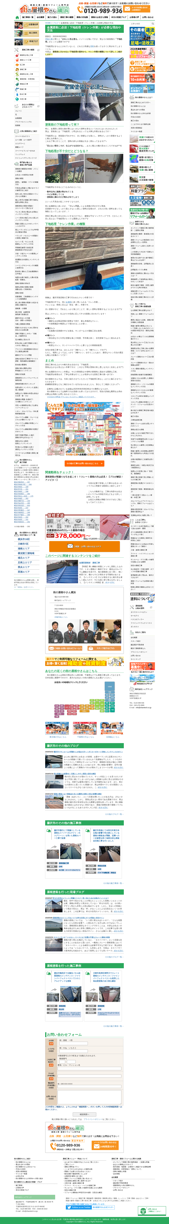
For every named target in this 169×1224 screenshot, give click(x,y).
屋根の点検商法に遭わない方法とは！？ (142, 274)
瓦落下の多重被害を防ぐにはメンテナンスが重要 (142, 440)
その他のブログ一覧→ (114, 814)
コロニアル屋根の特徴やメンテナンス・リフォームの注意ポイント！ (142, 404)
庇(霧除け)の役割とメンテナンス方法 (27, 261)
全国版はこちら (112, 737)
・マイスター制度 (20, 1174)
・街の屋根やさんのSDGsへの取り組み (28, 1178)
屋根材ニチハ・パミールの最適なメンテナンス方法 (142, 385)
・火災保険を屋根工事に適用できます (77, 1181)
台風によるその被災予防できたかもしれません (142, 434)
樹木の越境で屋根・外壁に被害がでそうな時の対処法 (142, 286)
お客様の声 (134, 17)
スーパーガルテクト (22, 136)
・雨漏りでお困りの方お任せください (77, 1171)
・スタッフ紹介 (117, 1181)
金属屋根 (18, 118)
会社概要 (40, 17)
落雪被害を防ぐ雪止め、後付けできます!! (142, 576)
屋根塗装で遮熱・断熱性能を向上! (142, 490)
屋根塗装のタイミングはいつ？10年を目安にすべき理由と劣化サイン (78, 918)
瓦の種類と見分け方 (22, 339)
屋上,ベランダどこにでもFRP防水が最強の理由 (27, 231)
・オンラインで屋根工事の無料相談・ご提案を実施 (130, 1162)
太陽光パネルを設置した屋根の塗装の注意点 (142, 379)
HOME (48, 23)
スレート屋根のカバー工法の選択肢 (142, 358)
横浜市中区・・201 (21, 489)
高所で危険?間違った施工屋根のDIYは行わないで (24, 436)
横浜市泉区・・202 (21, 517)
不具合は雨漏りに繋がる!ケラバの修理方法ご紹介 (27, 189)
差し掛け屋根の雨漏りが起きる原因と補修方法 (26, 304)
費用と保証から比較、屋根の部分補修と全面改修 (142, 321)
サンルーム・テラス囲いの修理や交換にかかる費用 (142, 561)
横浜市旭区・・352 (21, 498)
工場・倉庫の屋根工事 (139, 550)
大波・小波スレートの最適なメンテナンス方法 (26, 255)
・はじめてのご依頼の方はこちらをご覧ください (81, 1162)
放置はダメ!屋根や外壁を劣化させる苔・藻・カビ (27, 394)
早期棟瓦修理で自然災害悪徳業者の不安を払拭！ (24, 249)
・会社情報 (115, 1174)
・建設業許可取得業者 (119, 1183)
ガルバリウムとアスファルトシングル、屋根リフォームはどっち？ (142, 503)
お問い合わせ (148, 17)
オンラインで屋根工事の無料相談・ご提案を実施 (142, 229)
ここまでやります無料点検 (140, 124)
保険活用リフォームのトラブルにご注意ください (142, 292)
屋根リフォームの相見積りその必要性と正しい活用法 (142, 241)
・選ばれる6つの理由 (22, 1164)
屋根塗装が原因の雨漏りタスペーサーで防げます (24, 207)
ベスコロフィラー (137, 619)
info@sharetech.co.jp (143, 708)
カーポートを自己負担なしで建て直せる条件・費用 (142, 527)
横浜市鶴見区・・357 (22, 482)
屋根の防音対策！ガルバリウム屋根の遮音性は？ (142, 510)
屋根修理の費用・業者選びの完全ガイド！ (142, 235)
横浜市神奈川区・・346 (23, 484)
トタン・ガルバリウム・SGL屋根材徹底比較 (26, 412)
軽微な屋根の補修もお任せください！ (142, 588)
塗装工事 (49, 39)
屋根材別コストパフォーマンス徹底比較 (26, 379)
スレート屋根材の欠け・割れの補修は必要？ (142, 364)
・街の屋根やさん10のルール (25, 1167)
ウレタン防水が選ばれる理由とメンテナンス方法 (26, 213)
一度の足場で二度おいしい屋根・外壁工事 (141, 496)
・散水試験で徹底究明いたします (75, 1174)
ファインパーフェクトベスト (141, 623)
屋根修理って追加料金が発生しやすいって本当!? (142, 280)
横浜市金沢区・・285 (22, 503)
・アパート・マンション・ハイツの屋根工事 (79, 1185)
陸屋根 (17, 125)
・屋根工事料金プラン (71, 1167)
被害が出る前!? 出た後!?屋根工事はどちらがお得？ (142, 259)
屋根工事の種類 (66, 17)
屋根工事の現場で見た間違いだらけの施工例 (142, 478)
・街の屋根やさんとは (22, 1162)
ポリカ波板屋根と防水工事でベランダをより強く (142, 533)
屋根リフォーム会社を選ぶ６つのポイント (142, 425)
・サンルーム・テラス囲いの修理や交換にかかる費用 (82, 1188)
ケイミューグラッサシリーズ (26, 158)
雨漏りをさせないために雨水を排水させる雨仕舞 (26, 329)
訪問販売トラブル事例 (139, 270)
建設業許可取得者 (137, 645)
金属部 (68, 302)
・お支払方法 (19, 1176)
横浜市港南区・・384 (22, 494)
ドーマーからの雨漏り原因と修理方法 (26, 454)
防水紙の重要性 (21, 365)
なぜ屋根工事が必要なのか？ (141, 310)
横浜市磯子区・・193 (22, 501)
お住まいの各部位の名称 (24, 175)
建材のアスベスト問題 (23, 355)
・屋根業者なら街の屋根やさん (122, 1185)
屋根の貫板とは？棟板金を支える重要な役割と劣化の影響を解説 (78, 794)
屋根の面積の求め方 (22, 283)
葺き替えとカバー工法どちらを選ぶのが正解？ (142, 344)
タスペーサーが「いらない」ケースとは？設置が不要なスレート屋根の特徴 (82, 937)
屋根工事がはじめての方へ (140, 102)
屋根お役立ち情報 (137, 429)
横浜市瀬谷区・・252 (22, 522)
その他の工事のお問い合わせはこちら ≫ (84, 463)
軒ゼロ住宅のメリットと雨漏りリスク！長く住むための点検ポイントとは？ (81, 898)
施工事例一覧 (27, 17)
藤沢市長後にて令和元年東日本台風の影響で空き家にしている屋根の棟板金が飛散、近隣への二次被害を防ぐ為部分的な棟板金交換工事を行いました (106, 835)
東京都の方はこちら (58, 737)
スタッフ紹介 (136, 641)
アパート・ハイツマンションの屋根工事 (142, 555)
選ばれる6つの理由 (138, 110)
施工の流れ (52, 17)
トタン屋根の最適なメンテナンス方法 (142, 370)
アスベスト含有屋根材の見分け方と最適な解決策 (26, 350)
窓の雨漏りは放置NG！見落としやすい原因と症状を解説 (75, 774)
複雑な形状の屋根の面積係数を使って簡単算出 (24, 288)
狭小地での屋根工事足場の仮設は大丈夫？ (142, 411)
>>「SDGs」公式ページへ (24, 587)
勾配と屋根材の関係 (22, 324)
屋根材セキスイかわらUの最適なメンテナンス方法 (142, 391)
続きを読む (110, 582)
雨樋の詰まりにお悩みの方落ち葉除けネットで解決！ (142, 545)
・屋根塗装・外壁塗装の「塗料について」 (127, 1169)
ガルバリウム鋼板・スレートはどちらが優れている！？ (26, 418)
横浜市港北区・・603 (22, 505)
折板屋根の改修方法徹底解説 (141, 375)
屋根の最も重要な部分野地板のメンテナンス (23, 369)
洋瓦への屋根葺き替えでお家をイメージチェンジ (26, 406)
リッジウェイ (20, 154)
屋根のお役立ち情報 (99, 17)
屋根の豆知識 (82, 17)
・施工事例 (18, 1185)
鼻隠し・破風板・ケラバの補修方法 (26, 183)
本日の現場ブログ (118, 17)
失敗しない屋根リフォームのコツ (142, 315)
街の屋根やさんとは (138, 106)
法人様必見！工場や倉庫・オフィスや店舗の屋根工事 (142, 570)
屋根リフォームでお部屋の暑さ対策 (142, 582)
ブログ (56, 23)
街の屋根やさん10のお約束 (141, 113)
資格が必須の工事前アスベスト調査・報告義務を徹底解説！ (26, 360)
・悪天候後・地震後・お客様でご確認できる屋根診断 (131, 1167)
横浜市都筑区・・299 (22, 512)
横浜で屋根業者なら (138, 648)
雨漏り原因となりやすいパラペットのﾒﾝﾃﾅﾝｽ (26, 225)
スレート (18, 111)
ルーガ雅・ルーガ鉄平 (23, 140)
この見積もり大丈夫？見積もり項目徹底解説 (142, 253)
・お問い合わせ (117, 1190)
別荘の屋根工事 (136, 565)
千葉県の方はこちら (85, 737)
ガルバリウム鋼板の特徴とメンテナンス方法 (26, 424)
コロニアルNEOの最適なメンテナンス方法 (142, 397)
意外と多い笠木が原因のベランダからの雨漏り (26, 195)
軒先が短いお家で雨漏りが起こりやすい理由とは (26, 344)
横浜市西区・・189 (21, 487)
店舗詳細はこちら (61, 617)
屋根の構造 (19, 178)
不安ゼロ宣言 (136, 117)
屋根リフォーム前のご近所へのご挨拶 (142, 247)
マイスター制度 (136, 131)
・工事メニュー (68, 1164)
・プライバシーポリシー (120, 1188)
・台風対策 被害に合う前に (73, 1176)
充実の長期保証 (136, 128)
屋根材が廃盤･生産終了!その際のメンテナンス (24, 400)
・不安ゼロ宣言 (20, 1169)
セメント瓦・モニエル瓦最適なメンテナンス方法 (24, 243)
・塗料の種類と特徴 (118, 1171)
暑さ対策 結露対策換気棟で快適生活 (22, 313)
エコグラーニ (20, 143)
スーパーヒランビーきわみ (25, 151)
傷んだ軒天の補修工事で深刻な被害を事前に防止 (26, 201)
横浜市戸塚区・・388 (22, 515)
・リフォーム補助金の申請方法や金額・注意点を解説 (82, 1192)
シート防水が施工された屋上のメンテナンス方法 (26, 219)
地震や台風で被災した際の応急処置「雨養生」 (26, 278)
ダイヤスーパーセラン (139, 612)
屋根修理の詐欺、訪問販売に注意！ (142, 265)
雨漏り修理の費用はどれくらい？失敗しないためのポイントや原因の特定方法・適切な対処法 (142, 329)
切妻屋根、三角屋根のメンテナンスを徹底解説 (26, 298)
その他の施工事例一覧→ (113, 883)
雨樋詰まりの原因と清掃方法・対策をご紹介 (142, 539)
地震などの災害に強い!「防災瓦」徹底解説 (142, 472)
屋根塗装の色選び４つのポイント (142, 484)
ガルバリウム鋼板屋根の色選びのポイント (26, 430)
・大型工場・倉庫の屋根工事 (73, 1183)
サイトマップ (136, 659)
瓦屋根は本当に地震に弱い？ (141, 515)
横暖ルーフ (19, 147)
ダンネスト (135, 627)
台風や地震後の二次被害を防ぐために (142, 460)
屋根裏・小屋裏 (21, 308)
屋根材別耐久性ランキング (25, 384)
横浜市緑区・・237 (21, 508)
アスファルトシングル (23, 122)
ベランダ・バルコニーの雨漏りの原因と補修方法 (26, 237)
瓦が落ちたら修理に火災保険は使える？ (142, 446)
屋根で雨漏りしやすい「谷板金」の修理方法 (26, 335)
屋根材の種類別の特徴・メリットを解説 (26, 170)
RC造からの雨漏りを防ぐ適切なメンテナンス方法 (24, 448)
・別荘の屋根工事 (69, 1190)
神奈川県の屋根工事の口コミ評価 (142, 298)
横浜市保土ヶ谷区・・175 (23, 496)
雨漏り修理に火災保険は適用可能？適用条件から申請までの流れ (142, 453)
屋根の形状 (19, 293)
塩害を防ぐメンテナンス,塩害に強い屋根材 (27, 389)
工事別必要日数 (136, 420)
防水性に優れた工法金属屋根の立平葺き (26, 272)
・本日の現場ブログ (21, 1190)
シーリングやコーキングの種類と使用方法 (26, 267)
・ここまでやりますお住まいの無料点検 (77, 1169)
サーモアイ (135, 616)
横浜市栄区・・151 (21, 519)
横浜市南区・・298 (21, 491)
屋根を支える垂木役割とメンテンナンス (23, 442)
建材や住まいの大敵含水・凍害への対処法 (23, 319)
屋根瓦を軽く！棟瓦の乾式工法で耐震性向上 (142, 466)
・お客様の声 (19, 1188)
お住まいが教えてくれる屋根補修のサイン (142, 338)
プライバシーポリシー (93, 1119)
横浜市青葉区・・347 (22, 510)
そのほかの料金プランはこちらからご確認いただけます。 (71, 397)
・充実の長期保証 (20, 1171)
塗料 (92, 46)
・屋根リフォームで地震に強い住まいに (77, 1178)
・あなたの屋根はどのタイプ (122, 1164)
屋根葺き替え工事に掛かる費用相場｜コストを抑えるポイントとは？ (142, 350)
